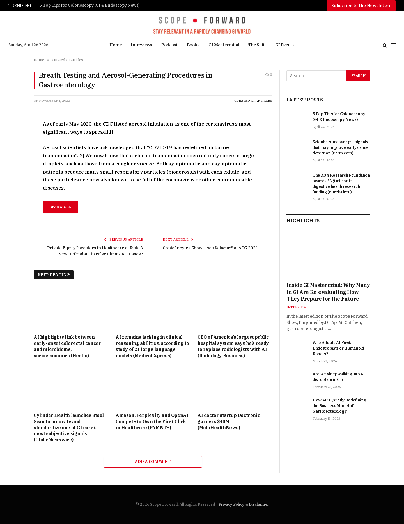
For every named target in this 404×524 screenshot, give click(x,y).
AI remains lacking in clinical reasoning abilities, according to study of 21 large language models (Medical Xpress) (152, 346)
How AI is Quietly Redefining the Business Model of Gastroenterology (339, 406)
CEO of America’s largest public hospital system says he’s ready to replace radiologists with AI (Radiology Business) (233, 346)
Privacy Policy (231, 504)
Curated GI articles (253, 101)
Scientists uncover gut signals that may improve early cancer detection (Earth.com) (341, 147)
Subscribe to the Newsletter (361, 5)
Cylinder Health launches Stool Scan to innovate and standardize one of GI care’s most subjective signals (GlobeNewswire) (69, 427)
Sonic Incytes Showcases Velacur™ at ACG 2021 (212, 247)
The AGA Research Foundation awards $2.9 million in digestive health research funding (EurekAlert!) (341, 184)
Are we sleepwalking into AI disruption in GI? (339, 376)
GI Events (285, 44)
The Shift (257, 44)
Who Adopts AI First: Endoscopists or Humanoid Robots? (338, 348)
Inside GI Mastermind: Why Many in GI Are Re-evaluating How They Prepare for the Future (328, 292)
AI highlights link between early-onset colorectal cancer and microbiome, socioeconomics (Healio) (67, 346)
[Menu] (393, 45)
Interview (296, 307)
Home (115, 44)
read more (60, 207)
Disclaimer (259, 504)
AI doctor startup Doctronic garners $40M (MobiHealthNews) (229, 421)
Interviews (141, 44)
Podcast (169, 44)
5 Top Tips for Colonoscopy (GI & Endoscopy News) (90, 5)
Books (193, 44)
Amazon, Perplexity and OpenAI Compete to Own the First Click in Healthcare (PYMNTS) (152, 421)
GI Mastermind (223, 44)
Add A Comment (153, 461)
